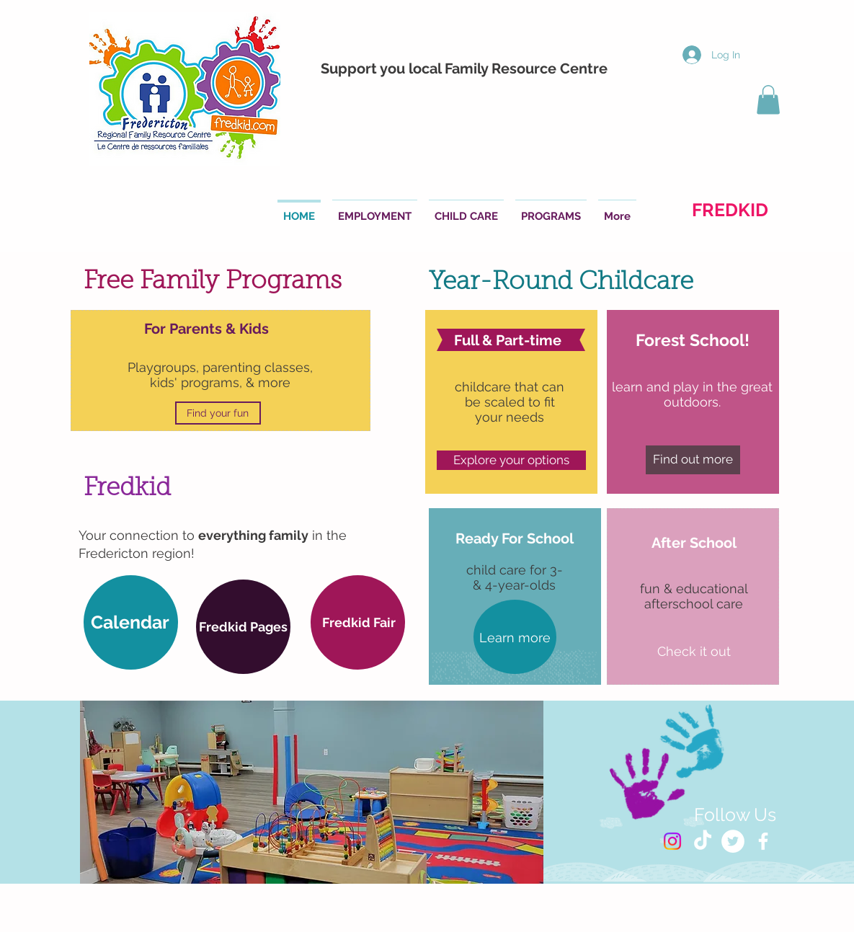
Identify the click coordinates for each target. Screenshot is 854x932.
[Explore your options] (511, 460)
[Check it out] (694, 651)
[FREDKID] (730, 210)
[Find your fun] (218, 413)
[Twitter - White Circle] (732, 841)
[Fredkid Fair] (358, 622)
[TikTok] (702, 841)
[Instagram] (672, 841)
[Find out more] (693, 459)
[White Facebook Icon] (763, 841)
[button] (768, 100)
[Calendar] (130, 622)
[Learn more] (514, 637)
